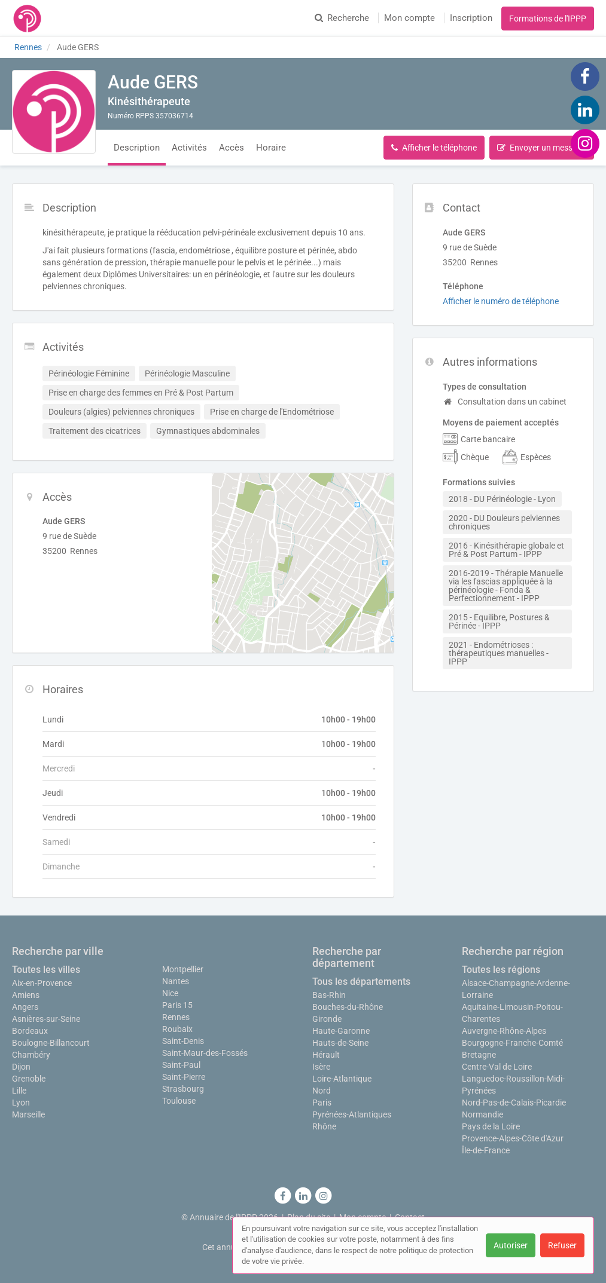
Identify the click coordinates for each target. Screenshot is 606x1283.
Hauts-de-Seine (340, 1043)
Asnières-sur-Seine (46, 1019)
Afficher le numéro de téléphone (501, 301)
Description (137, 147)
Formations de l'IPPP (547, 18)
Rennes (176, 1017)
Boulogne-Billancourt (51, 1043)
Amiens (25, 995)
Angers (25, 1007)
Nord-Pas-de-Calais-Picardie (514, 1102)
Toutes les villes (46, 969)
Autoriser (511, 1245)
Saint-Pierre (183, 1077)
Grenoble (28, 1078)
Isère (321, 1066)
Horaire (271, 147)
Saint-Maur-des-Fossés (205, 1053)
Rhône (324, 1126)
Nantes (175, 981)
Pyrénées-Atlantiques (351, 1114)
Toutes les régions (501, 969)
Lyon (21, 1102)
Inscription (471, 18)
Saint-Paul (181, 1065)
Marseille (28, 1114)
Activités (189, 147)
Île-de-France (486, 1150)
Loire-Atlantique (341, 1078)
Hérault (326, 1055)
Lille (19, 1090)
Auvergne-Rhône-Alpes (504, 1031)
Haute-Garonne (341, 1031)
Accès (231, 147)
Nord (321, 1090)
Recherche (342, 18)
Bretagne (479, 1055)
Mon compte (409, 18)
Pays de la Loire (491, 1126)
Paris (321, 1102)
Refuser (562, 1245)
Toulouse (179, 1101)
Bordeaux (30, 1031)
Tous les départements (361, 981)
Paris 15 (177, 1005)
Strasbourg (183, 1089)
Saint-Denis (183, 1041)
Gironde (327, 1019)
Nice (170, 993)
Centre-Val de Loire (497, 1066)
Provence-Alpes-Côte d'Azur (513, 1138)
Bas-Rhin (329, 995)
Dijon (21, 1066)
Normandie (482, 1114)
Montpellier (182, 969)
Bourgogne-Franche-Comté (512, 1043)
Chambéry (31, 1055)
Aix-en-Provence (42, 983)
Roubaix (177, 1029)
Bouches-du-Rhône (347, 1007)
